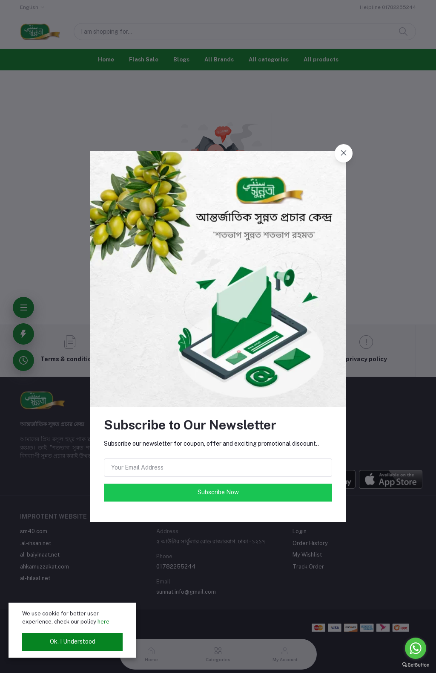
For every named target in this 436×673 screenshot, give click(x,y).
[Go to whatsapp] (415, 648)
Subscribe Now (218, 492)
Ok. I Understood (72, 641)
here (103, 621)
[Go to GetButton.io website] (415, 664)
